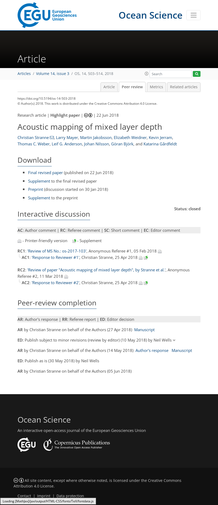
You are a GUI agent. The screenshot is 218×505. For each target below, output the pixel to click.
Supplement (39, 181)
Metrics (156, 87)
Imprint (43, 496)
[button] (147, 73)
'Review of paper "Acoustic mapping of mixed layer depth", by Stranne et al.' (96, 269)
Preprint (35, 189)
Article (109, 87)
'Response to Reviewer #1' (55, 257)
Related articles (184, 87)
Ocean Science (150, 15)
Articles (24, 73)
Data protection (70, 496)
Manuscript (144, 329)
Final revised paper (45, 172)
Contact (24, 496)
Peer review (132, 87)
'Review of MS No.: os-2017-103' (56, 251)
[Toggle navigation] (193, 15)
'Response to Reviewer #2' (55, 282)
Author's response (152, 350)
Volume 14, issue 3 (52, 73)
